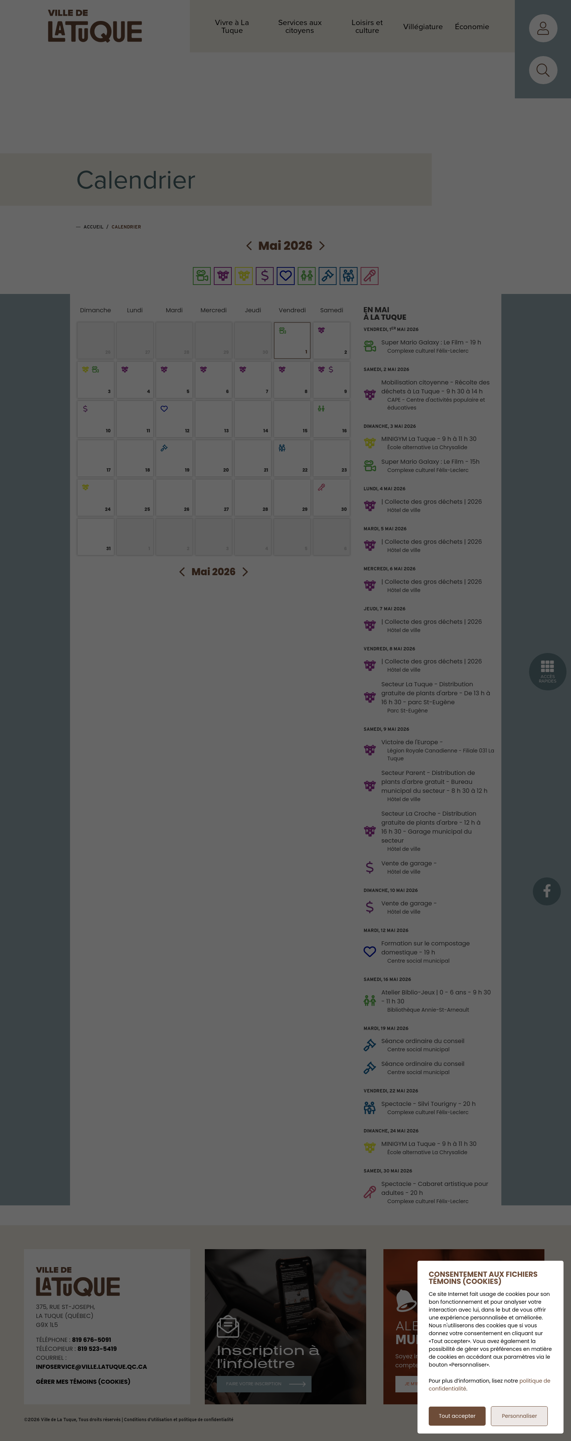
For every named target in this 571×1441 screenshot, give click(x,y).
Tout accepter (457, 1416)
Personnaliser (519, 1416)
